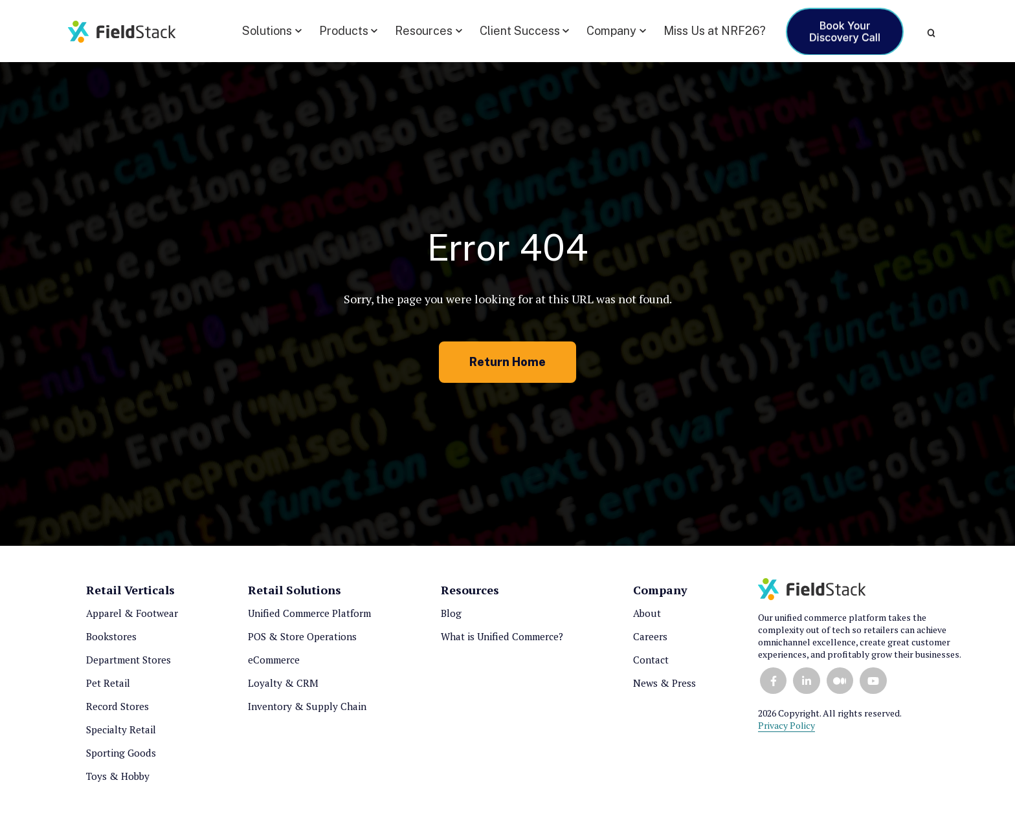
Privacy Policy (786, 725)
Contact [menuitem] (651, 659)
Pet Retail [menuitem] (108, 682)
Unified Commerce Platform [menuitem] (309, 613)
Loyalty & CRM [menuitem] (283, 682)
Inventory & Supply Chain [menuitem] (307, 706)
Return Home (507, 362)
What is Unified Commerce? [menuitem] (502, 636)
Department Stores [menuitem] (128, 659)
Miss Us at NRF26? (715, 31)
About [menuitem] (647, 613)
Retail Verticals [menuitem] (130, 590)
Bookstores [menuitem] (111, 636)
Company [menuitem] (660, 590)
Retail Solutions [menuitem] (294, 590)
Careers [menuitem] (650, 636)
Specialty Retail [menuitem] (121, 729)
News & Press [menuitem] (664, 682)
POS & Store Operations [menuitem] (302, 636)
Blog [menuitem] (451, 613)
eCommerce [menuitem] (274, 659)
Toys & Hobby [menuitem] (118, 776)
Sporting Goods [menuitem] (121, 752)
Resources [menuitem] (470, 590)
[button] (272, 31)
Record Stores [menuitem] (117, 706)
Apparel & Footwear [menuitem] (132, 613)
